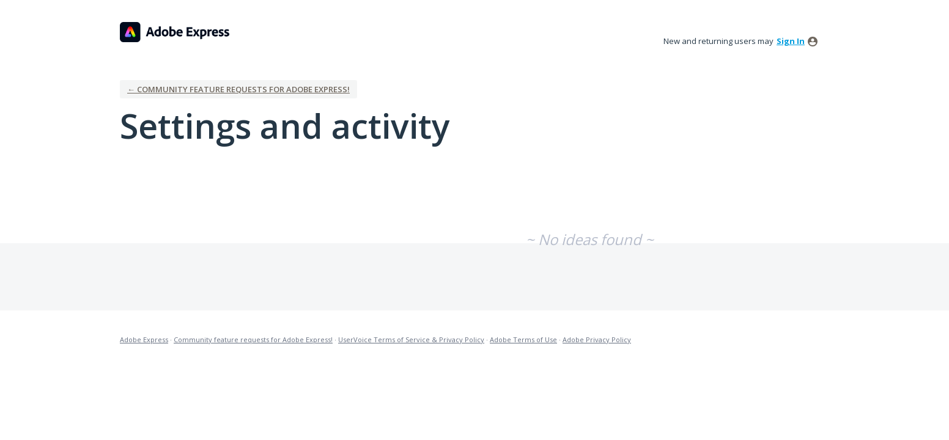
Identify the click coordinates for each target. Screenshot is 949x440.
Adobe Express (144, 339)
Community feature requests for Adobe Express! (253, 339)
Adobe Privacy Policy (597, 339)
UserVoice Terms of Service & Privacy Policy (411, 339)
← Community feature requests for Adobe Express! (238, 89)
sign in (791, 40)
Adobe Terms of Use (523, 339)
